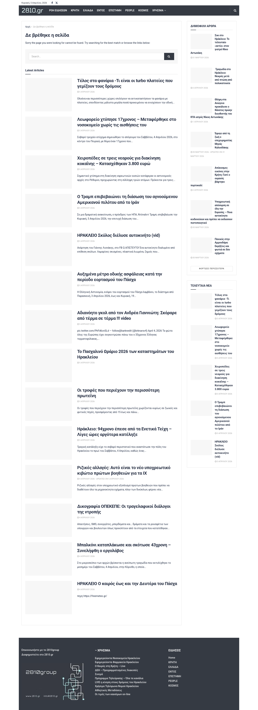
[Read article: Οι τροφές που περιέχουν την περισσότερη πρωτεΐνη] (48, 404)
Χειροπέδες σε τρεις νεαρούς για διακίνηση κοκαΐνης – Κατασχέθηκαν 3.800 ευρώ (224, 378)
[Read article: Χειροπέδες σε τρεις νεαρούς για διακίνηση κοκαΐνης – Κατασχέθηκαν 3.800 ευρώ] (48, 172)
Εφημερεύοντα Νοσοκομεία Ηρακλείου (117, 658)
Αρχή (27, 26)
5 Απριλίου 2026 (86, 92)
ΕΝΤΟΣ (101, 10)
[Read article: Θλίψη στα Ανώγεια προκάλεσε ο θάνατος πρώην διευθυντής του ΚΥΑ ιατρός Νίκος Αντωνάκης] (201, 105)
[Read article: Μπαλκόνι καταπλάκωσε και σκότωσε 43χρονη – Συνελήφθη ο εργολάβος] (48, 559)
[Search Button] (235, 10)
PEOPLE (129, 10)
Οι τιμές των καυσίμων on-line (112, 694)
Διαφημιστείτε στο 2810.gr (37, 654)
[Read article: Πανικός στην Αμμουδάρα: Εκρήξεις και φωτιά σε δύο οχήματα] (201, 245)
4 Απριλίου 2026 (86, 517)
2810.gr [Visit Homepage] (32, 10)
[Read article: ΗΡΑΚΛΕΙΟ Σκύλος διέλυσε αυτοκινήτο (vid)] (48, 249)
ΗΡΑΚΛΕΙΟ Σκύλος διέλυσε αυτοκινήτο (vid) (118, 235)
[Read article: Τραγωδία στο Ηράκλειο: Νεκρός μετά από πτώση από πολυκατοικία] (201, 75)
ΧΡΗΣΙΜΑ (157, 10)
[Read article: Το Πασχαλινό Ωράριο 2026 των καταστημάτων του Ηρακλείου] (48, 365)
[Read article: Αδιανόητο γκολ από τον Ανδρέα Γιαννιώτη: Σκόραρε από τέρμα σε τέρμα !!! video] (48, 326)
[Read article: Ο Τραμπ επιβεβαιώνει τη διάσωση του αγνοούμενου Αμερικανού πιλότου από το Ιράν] (48, 210)
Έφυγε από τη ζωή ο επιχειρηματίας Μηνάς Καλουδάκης (223, 140)
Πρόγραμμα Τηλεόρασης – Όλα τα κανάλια (119, 678)
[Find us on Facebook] (52, 3)
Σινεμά (99, 674)
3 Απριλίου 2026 (199, 88)
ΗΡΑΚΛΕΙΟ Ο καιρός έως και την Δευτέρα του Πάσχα (127, 583)
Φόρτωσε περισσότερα (211, 268)
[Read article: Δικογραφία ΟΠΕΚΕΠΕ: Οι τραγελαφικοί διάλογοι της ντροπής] (48, 520)
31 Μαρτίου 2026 (200, 57)
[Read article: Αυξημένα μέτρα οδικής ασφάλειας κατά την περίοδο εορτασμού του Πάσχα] (48, 288)
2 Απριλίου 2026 (199, 190)
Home (171, 657)
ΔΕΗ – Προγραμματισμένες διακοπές (116, 670)
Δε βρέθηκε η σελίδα (43, 26)
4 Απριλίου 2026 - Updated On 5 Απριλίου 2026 (100, 479)
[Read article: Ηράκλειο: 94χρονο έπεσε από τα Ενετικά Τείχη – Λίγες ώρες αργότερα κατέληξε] (48, 443)
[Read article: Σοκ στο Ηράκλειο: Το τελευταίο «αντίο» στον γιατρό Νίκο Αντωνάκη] (201, 41)
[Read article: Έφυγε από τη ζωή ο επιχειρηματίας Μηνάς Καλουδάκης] (201, 139)
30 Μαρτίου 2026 (200, 227)
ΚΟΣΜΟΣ (143, 10)
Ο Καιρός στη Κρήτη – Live (110, 666)
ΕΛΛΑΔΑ (88, 10)
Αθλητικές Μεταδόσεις (108, 690)
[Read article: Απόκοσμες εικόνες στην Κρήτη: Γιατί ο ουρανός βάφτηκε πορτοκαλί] (201, 174)
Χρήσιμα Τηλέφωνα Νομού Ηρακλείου (117, 686)
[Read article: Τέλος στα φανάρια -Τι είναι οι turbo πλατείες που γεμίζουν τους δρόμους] (48, 94)
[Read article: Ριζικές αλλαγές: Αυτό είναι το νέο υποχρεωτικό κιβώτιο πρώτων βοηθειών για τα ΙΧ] (48, 481)
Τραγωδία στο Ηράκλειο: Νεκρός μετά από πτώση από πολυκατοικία (223, 76)
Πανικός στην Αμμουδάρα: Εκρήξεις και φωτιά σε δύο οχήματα (222, 246)
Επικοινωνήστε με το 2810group (40, 650)
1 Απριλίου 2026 (199, 122)
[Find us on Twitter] (56, 3)
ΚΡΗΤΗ (75, 10)
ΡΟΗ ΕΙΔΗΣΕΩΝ (58, 10)
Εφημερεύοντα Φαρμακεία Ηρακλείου (117, 662)
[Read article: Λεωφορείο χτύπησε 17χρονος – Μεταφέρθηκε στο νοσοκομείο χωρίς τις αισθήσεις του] (48, 133)
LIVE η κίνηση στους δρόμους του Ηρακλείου (120, 682)
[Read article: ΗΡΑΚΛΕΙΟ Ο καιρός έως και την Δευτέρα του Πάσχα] (48, 597)
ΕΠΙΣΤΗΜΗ (115, 10)
